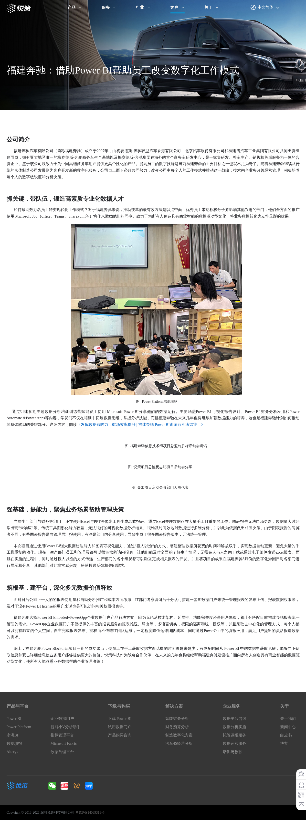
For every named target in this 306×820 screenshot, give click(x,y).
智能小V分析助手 (66, 727)
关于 (208, 7)
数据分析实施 (234, 727)
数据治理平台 (62, 752)
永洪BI (12, 735)
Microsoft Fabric (64, 743)
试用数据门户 (119, 727)
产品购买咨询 (119, 735)
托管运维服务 (234, 735)
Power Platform (19, 727)
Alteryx (13, 752)
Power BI (14, 718)
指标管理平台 (62, 735)
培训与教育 (232, 752)
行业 (140, 7)
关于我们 (288, 718)
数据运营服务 (234, 743)
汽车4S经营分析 (179, 743)
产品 (71, 7)
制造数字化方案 (179, 735)
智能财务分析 (177, 718)
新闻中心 (288, 727)
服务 (106, 7)
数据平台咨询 (234, 718)
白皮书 (286, 735)
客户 (174, 7)
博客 (284, 743)
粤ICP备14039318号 (90, 812)
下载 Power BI (120, 718)
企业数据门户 (62, 718)
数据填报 (14, 743)
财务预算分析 (177, 727)
